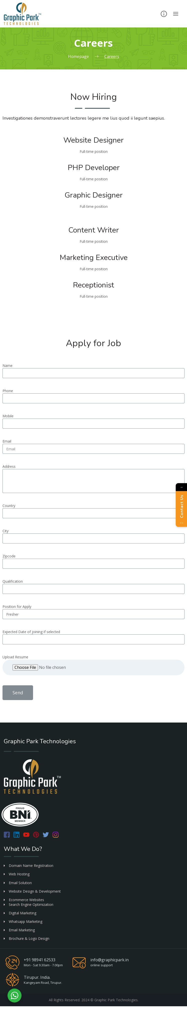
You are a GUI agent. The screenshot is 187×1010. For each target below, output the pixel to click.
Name (8, 365)
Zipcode (9, 556)
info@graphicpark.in (109, 960)
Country (9, 505)
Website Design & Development (32, 891)
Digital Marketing (20, 913)
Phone (8, 390)
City (6, 530)
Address (9, 466)
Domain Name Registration (28, 865)
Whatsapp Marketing (23, 921)
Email (7, 441)
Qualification (13, 581)
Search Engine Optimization (28, 904)
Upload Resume (15, 657)
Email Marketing (19, 930)
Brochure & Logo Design (26, 938)
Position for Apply (17, 606)
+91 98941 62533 (39, 960)
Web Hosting (17, 874)
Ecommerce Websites (24, 899)
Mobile (8, 416)
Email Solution (18, 882)
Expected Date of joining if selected (31, 631)
